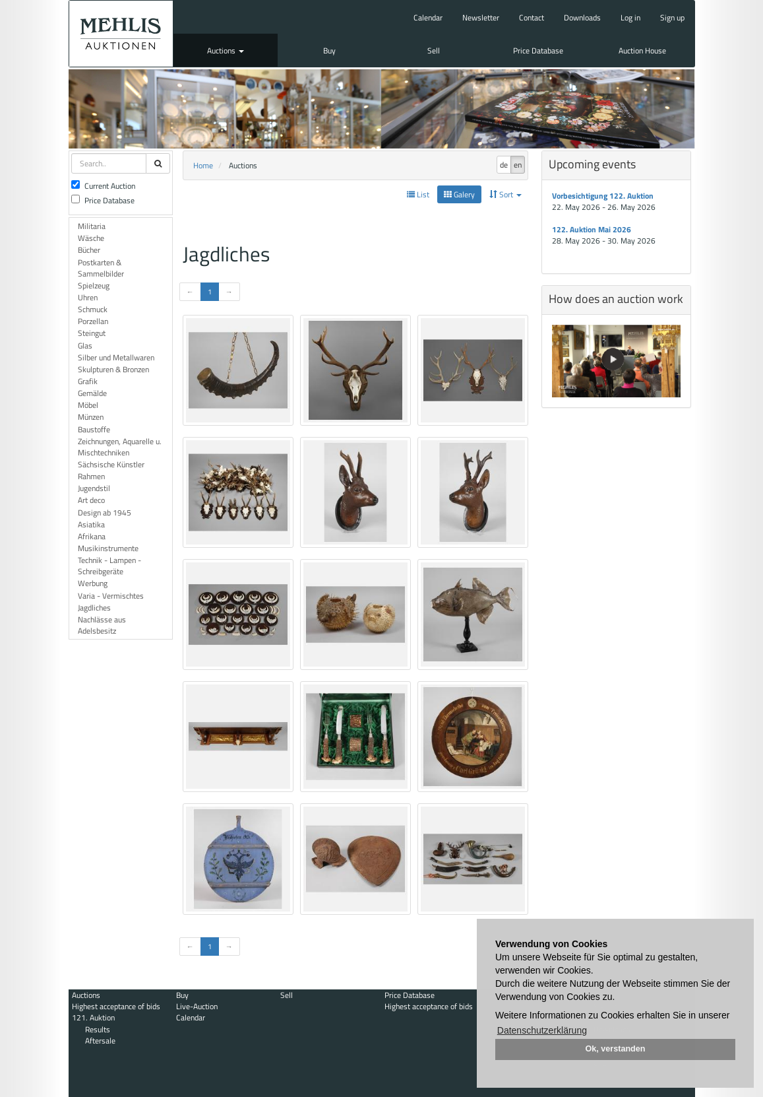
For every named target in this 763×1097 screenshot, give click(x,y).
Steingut (92, 333)
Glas (85, 345)
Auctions (225, 50)
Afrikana (92, 536)
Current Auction (103, 185)
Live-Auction (197, 1006)
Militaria (92, 226)
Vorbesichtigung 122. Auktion (603, 195)
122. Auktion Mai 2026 (591, 229)
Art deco (91, 500)
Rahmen (91, 476)
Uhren (88, 297)
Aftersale (100, 1040)
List (418, 194)
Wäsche (91, 238)
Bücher (89, 250)
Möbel (88, 405)
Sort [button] (505, 194)
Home (203, 165)
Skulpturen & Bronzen (113, 369)
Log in (630, 17)
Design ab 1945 (104, 512)
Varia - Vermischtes (111, 595)
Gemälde (92, 393)
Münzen (91, 417)
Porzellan (93, 321)
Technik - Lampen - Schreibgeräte (109, 566)
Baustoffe (94, 429)
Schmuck (92, 309)
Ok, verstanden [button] (616, 1048)
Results (97, 1029)
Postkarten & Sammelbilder (101, 268)
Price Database (538, 50)
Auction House (642, 50)
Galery (459, 194)
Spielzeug (93, 285)
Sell (433, 50)
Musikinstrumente (108, 548)
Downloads (582, 17)
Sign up (672, 17)
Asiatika (91, 524)
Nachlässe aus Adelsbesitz (102, 625)
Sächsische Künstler (111, 464)
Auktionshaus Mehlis (121, 34)
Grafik (88, 381)
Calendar (428, 17)
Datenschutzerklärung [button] (542, 1030)
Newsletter (480, 17)
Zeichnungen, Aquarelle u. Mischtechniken (120, 447)
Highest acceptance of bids (116, 1006)
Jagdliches (94, 607)
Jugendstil (94, 488)
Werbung (92, 583)
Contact (531, 17)
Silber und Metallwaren (116, 357)
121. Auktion (93, 1017)
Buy (329, 50)
